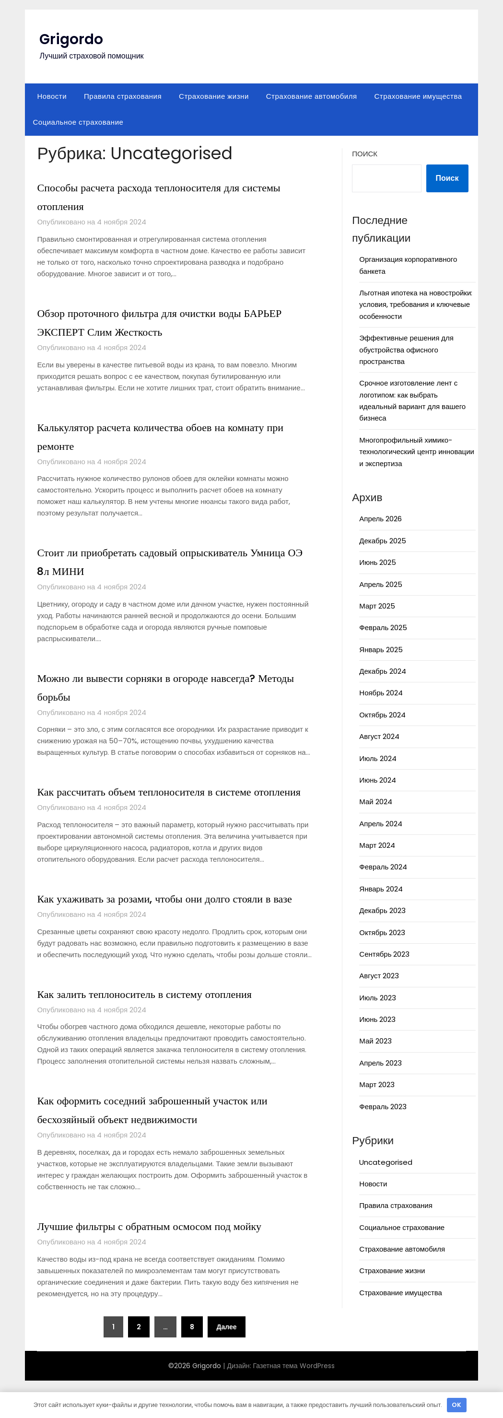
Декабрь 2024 (382, 671)
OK (456, 1404)
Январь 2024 (380, 889)
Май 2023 (375, 1041)
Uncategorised (385, 1162)
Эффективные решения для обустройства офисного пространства (406, 349)
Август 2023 (379, 976)
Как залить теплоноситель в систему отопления (163, 1031)
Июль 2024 (377, 758)
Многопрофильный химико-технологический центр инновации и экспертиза (416, 452)
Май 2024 (375, 802)
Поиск (364, 154)
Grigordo (71, 39)
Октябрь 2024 (382, 715)
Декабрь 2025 (382, 541)
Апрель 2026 (380, 519)
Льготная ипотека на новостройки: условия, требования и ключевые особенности (415, 304)
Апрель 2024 (380, 824)
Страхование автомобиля (311, 96)
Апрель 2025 (380, 584)
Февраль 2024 (383, 867)
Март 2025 (377, 606)
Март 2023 (377, 1084)
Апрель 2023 (380, 1063)
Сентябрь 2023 (384, 954)
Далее (226, 1364)
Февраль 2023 (383, 1107)
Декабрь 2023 (382, 910)
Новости (52, 96)
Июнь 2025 (377, 562)
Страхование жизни (214, 96)
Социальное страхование (78, 122)
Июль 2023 (377, 998)
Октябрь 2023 (382, 932)
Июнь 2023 (377, 1019)
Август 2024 (379, 736)
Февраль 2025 (383, 627)
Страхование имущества (418, 96)
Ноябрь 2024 (381, 693)
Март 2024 (377, 845)
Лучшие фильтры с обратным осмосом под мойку (169, 1263)
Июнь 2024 (377, 780)
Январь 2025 (380, 650)
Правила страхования (123, 96)
